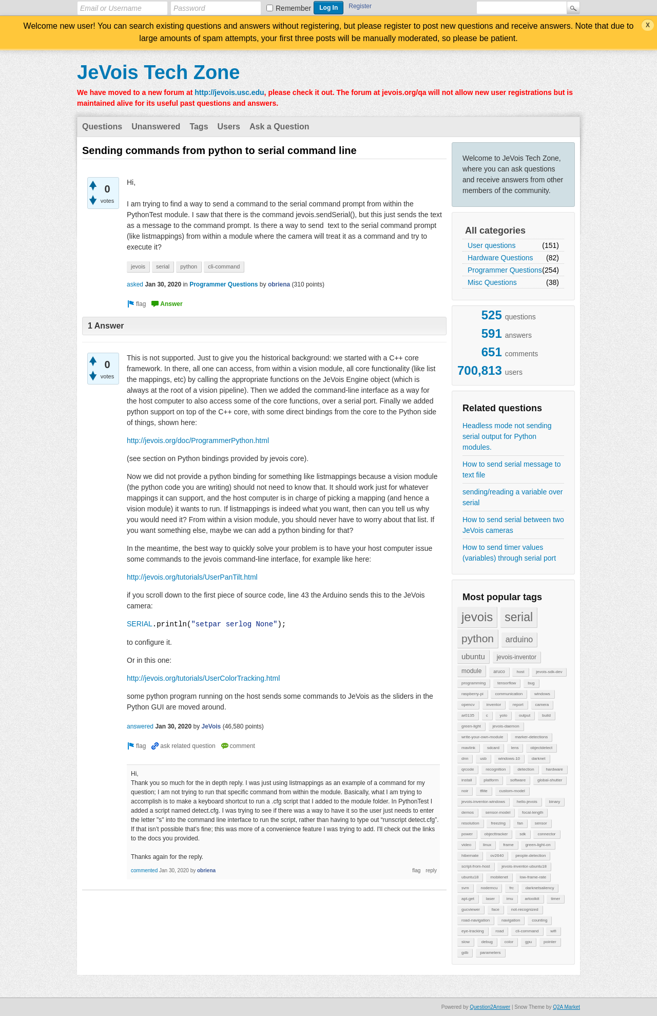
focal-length (532, 812)
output (524, 715)
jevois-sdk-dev (549, 671)
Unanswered (155, 126)
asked (135, 284)
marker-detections (531, 737)
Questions (102, 126)
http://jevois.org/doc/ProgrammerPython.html (198, 440)
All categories (495, 230)
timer (555, 898)
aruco (499, 671)
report (518, 704)
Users (229, 126)
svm (465, 888)
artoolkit (532, 898)
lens (515, 747)
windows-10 (509, 758)
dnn (464, 758)
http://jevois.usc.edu (229, 92)
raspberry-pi (472, 694)
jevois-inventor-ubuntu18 (524, 866)
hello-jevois (527, 801)
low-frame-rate (533, 877)
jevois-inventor (516, 657)
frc (511, 888)
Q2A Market (566, 1007)
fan (520, 823)
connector (546, 834)
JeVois (211, 726)
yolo (503, 715)
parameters (490, 952)
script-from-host (475, 866)
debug (487, 942)
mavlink (468, 747)
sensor (541, 823)
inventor (494, 704)
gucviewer (470, 909)
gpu (528, 942)
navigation (510, 920)
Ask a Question (279, 126)
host (520, 671)
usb (483, 758)
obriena (279, 284)
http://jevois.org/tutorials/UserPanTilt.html (192, 577)
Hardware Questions (500, 258)
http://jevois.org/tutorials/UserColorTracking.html (203, 678)
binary (555, 801)
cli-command (526, 931)
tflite (484, 791)
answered (140, 726)
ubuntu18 (469, 877)
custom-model (512, 791)
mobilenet (499, 877)
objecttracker (496, 834)
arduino (519, 639)
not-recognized (524, 909)
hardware (554, 769)
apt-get (467, 898)
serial (519, 617)
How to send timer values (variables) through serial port (509, 552)
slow (465, 942)
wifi (553, 931)
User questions (491, 245)
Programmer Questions (505, 270)
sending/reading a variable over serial (512, 497)
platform (491, 780)
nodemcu (488, 888)
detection (525, 769)
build (546, 715)
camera (542, 704)
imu (510, 898)
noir (464, 791)
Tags (198, 126)
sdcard (493, 747)
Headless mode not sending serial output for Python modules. (507, 436)
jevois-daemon (506, 726)
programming (473, 683)
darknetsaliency (540, 888)
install (466, 780)
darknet (539, 758)
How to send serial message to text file (511, 469)
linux (487, 844)
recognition (496, 769)
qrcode (467, 769)
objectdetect (541, 747)
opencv (468, 704)
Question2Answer (490, 1007)
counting (539, 920)
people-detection (530, 855)
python (477, 638)
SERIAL (139, 624)
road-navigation (475, 920)
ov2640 (497, 855)
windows (542, 694)
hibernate (469, 855)
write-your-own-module (482, 737)
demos (467, 812)
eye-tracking (472, 931)
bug (531, 683)
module (471, 671)
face (495, 909)
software (518, 780)
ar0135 (467, 715)
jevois (477, 617)
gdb (464, 952)
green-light (471, 726)
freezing (498, 823)
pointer (550, 942)
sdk (522, 834)
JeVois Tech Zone (158, 72)
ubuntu (473, 656)
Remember (293, 8)
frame (508, 844)
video (466, 844)
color (509, 942)
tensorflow (506, 683)
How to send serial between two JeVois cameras (513, 524)
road (499, 931)
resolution (470, 823)
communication (509, 694)
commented (144, 870)
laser (490, 898)
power (467, 834)
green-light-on (537, 844)
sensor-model (498, 812)
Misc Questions (492, 282)
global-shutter (549, 780)
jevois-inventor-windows (483, 801)
